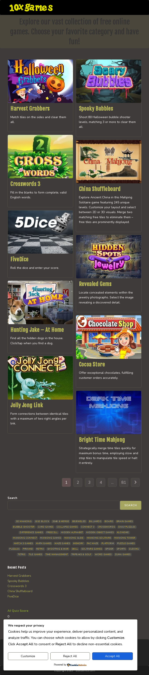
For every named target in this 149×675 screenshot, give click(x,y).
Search (12, 498)
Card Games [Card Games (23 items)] (45, 526)
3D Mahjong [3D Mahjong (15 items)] (24, 521)
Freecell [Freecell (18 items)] (52, 532)
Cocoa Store (92, 364)
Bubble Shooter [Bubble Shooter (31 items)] (23, 526)
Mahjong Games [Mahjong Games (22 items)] (50, 537)
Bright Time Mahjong (102, 440)
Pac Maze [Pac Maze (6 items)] (92, 543)
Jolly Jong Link (26, 405)
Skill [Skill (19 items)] (75, 548)
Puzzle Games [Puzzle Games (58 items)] (126, 543)
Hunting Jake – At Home (37, 330)
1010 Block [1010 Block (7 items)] (42, 521)
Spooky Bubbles (96, 108)
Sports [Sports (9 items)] (121, 548)
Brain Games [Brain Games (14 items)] (125, 521)
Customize (28, 656)
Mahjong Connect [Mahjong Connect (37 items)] (25, 537)
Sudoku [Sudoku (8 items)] (134, 548)
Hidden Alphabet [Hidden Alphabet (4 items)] (72, 532)
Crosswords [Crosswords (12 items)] (106, 526)
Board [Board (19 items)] (109, 521)
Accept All (112, 656)
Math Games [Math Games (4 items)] (43, 543)
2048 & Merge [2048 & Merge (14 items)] (60, 521)
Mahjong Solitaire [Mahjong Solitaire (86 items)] (99, 537)
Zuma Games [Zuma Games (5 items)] (123, 554)
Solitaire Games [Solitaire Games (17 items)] (91, 548)
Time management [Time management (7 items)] (57, 554)
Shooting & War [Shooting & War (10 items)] (58, 548)
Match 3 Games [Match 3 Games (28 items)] (23, 543)
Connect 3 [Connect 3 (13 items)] (87, 526)
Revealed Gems (95, 284)
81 (123, 482)
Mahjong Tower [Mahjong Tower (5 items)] (125, 537)
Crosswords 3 (25, 184)
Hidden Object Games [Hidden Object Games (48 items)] (100, 532)
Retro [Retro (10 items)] (40, 548)
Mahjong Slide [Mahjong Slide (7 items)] (74, 537)
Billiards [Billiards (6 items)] (95, 521)
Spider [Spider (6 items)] (109, 548)
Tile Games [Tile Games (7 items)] (35, 554)
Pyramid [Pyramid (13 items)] (28, 548)
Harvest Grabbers (30, 108)
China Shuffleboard (100, 189)
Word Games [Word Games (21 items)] (103, 554)
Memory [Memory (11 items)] (78, 543)
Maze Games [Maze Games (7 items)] (62, 543)
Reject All (70, 656)
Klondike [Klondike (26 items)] (123, 532)
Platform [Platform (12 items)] (107, 543)
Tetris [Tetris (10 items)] (21, 554)
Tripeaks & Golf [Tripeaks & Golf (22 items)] (81, 554)
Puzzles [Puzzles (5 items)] (14, 548)
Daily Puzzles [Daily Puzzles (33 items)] (127, 526)
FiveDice (19, 259)
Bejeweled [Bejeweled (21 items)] (79, 521)
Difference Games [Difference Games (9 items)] (31, 532)
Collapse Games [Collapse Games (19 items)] (67, 526)
